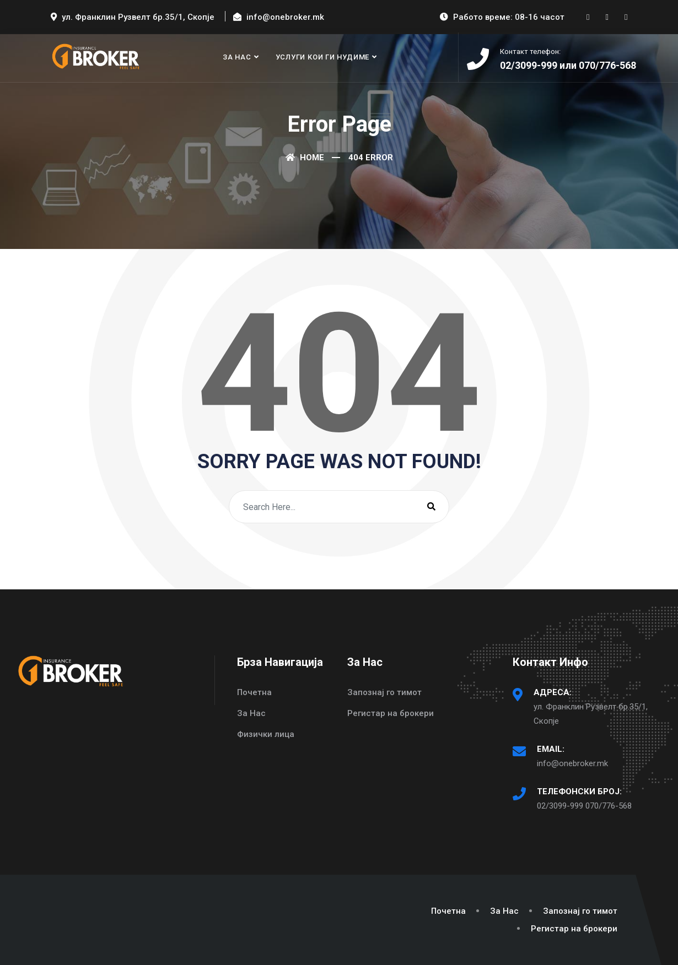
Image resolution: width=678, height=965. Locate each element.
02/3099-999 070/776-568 (584, 806)
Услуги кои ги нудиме (323, 57)
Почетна (254, 692)
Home (305, 157)
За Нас (237, 57)
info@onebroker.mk (572, 763)
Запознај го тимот (384, 692)
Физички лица (265, 734)
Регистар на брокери (390, 713)
